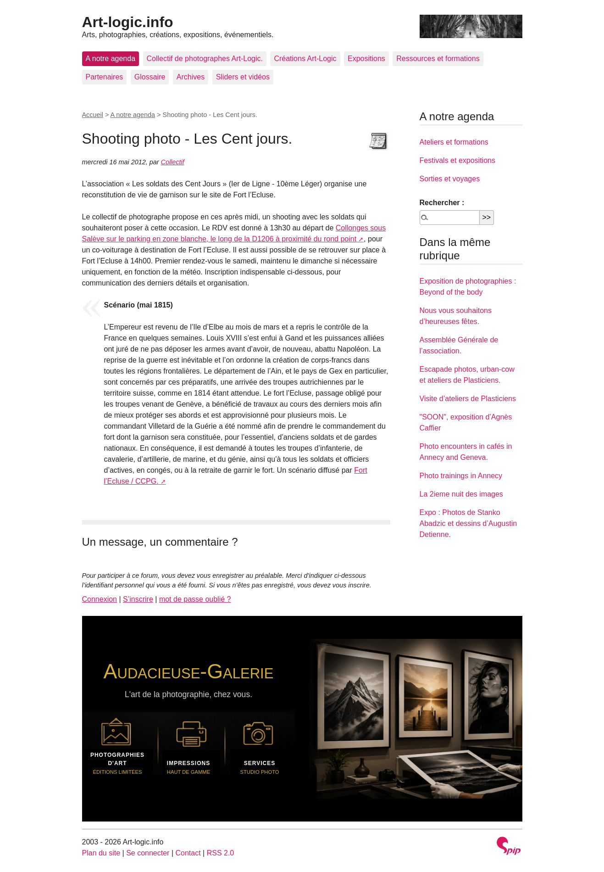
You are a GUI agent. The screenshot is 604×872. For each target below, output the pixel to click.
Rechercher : (442, 203)
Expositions (366, 58)
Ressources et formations (437, 58)
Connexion (99, 599)
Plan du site (101, 853)
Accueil (92, 114)
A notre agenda (111, 58)
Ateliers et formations (454, 142)
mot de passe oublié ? (195, 599)
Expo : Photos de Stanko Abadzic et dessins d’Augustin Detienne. (468, 523)
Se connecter (147, 853)
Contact (187, 853)
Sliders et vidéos (243, 77)
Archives (191, 77)
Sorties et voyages (450, 179)
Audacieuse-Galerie (189, 671)
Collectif (172, 162)
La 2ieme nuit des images (461, 494)
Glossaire (150, 77)
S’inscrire (138, 599)
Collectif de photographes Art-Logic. (205, 58)
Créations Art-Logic (305, 58)
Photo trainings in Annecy (461, 476)
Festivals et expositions (457, 160)
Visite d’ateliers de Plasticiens (468, 398)
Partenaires (104, 77)
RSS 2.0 (220, 853)
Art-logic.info (127, 22)
